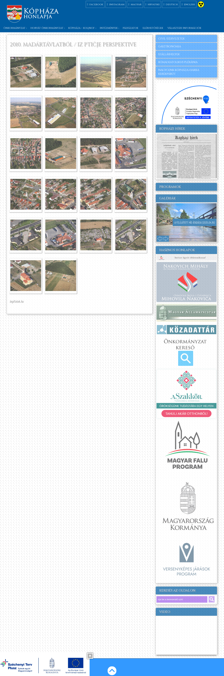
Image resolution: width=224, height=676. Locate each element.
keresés (212, 599)
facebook (95, 4)
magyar (134, 4)
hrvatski (152, 4)
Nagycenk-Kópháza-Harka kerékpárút (178, 72)
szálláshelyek (169, 54)
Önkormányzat (14, 28)
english (188, 4)
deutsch (170, 4)
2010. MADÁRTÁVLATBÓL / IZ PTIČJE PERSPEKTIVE (73, 44)
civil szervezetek (171, 39)
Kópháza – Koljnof (81, 28)
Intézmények (109, 28)
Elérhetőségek (153, 28)
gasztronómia (169, 46)
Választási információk (184, 28)
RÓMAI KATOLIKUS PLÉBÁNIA (178, 62)
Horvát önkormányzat (46, 28)
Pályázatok (130, 28)
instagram (115, 4)
